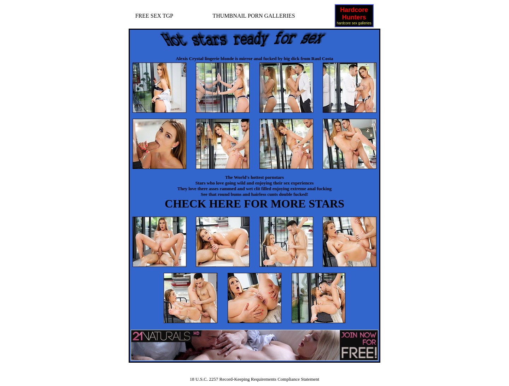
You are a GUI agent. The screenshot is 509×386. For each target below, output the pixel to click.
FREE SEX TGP (154, 16)
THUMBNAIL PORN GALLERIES (253, 16)
